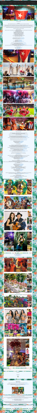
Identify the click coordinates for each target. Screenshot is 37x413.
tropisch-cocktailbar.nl (18, 168)
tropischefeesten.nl (21, 170)
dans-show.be (21, 43)
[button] (8, 369)
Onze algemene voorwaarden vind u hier (18, 407)
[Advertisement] (18, 411)
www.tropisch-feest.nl (18, 153)
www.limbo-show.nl (27, 147)
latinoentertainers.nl (25, 138)
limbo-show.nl (27, 137)
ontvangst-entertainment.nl (25, 145)
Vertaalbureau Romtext (18, 384)
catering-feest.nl (23, 44)
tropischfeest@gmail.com (19, 48)
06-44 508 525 (21, 47)
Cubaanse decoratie (2, 1)
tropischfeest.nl (22, 141)
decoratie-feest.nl (18, 173)
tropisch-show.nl (23, 38)
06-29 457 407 (17, 47)
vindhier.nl (18, 375)
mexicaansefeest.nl (20, 40)
